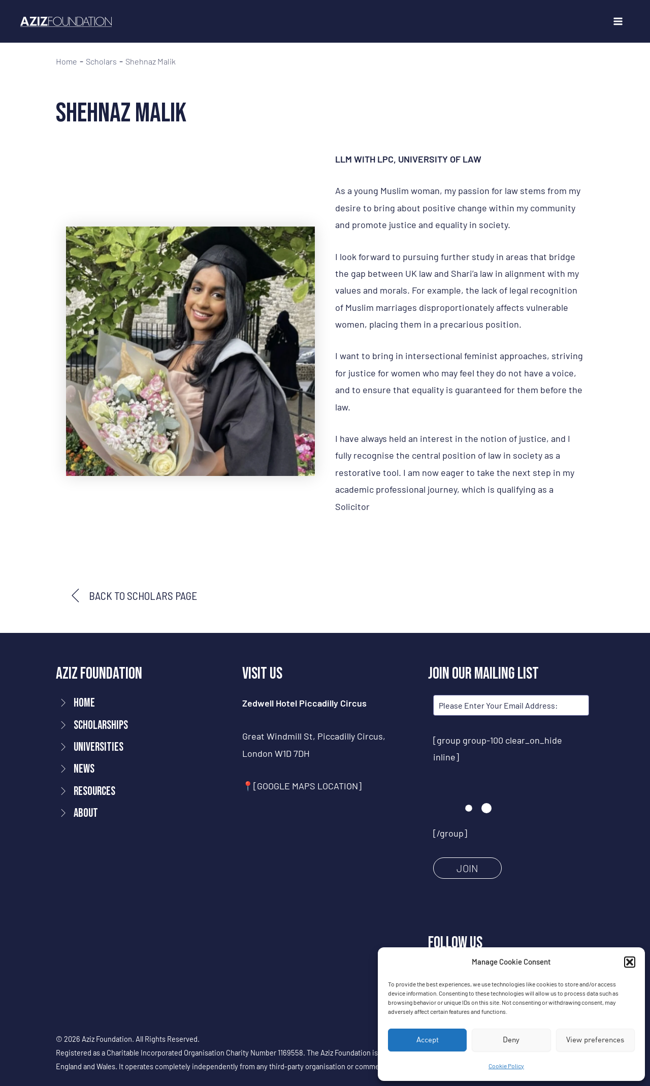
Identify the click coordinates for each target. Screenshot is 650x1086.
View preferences (595, 1039)
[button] (630, 962)
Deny (511, 1039)
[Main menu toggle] (618, 21)
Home (66, 61)
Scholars (101, 61)
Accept (427, 1039)
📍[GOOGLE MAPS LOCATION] (302, 785)
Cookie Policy (506, 1065)
